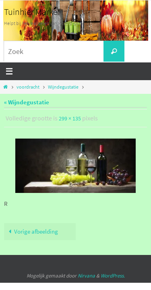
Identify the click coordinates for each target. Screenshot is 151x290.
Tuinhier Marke (31, 11)
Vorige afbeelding (32, 231)
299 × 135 (70, 118)
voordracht (28, 87)
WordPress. (113, 275)
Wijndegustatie (63, 87)
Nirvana (86, 275)
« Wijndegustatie (26, 102)
